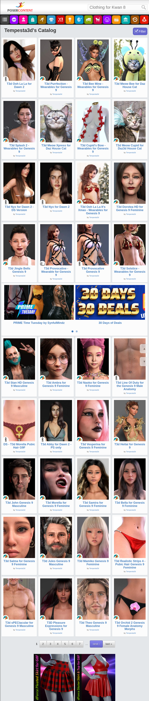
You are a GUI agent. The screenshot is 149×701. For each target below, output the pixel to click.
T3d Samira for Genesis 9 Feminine (93, 489)
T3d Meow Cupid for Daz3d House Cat (130, 147)
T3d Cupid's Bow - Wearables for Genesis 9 (93, 148)
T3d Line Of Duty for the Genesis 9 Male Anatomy (130, 371)
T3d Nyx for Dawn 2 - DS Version (19, 208)
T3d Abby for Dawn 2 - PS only (56, 431)
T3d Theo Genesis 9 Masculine (93, 609)
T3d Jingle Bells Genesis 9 (19, 270)
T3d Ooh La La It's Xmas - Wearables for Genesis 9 (93, 210)
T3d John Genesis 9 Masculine (19, 489)
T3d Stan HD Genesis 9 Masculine (19, 369)
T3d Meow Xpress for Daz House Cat (56, 147)
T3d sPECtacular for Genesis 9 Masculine (19, 609)
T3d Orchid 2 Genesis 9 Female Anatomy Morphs (130, 611)
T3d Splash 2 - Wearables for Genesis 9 (19, 148)
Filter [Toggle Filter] (142, 31)
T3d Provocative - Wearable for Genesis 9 (56, 272)
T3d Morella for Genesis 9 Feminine (56, 489)
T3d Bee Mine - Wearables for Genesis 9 (93, 87)
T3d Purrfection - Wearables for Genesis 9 (56, 87)
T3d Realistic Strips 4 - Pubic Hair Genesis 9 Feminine (129, 549)
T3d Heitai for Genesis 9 (129, 431)
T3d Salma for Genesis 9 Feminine (19, 547)
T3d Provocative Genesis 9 (93, 270)
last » (109, 628)
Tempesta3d (20, 91)
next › (96, 628)
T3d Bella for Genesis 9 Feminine (130, 489)
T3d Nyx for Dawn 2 (56, 206)
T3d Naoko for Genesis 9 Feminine (93, 369)
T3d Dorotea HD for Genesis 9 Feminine (129, 208)
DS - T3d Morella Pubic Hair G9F (19, 431)
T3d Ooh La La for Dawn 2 (19, 85)
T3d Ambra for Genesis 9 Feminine (56, 369)
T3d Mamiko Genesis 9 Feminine (93, 547)
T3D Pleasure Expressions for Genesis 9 (56, 611)
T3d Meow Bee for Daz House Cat (129, 85)
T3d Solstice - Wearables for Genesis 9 (129, 272)
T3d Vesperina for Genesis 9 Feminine (93, 431)
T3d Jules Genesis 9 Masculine (56, 547)
